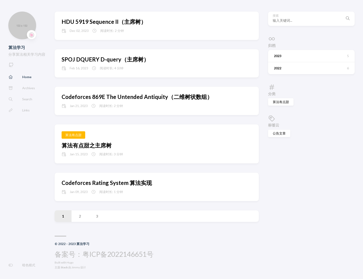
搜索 (276, 15)
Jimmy (76, 267)
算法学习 (16, 47)
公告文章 (279, 133)
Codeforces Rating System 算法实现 (107, 182)
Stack (64, 267)
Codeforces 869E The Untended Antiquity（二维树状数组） (137, 96)
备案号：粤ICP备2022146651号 (104, 254)
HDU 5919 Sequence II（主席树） (104, 21)
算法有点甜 (281, 102)
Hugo (70, 262)
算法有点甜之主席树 (87, 145)
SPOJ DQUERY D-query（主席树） (105, 59)
